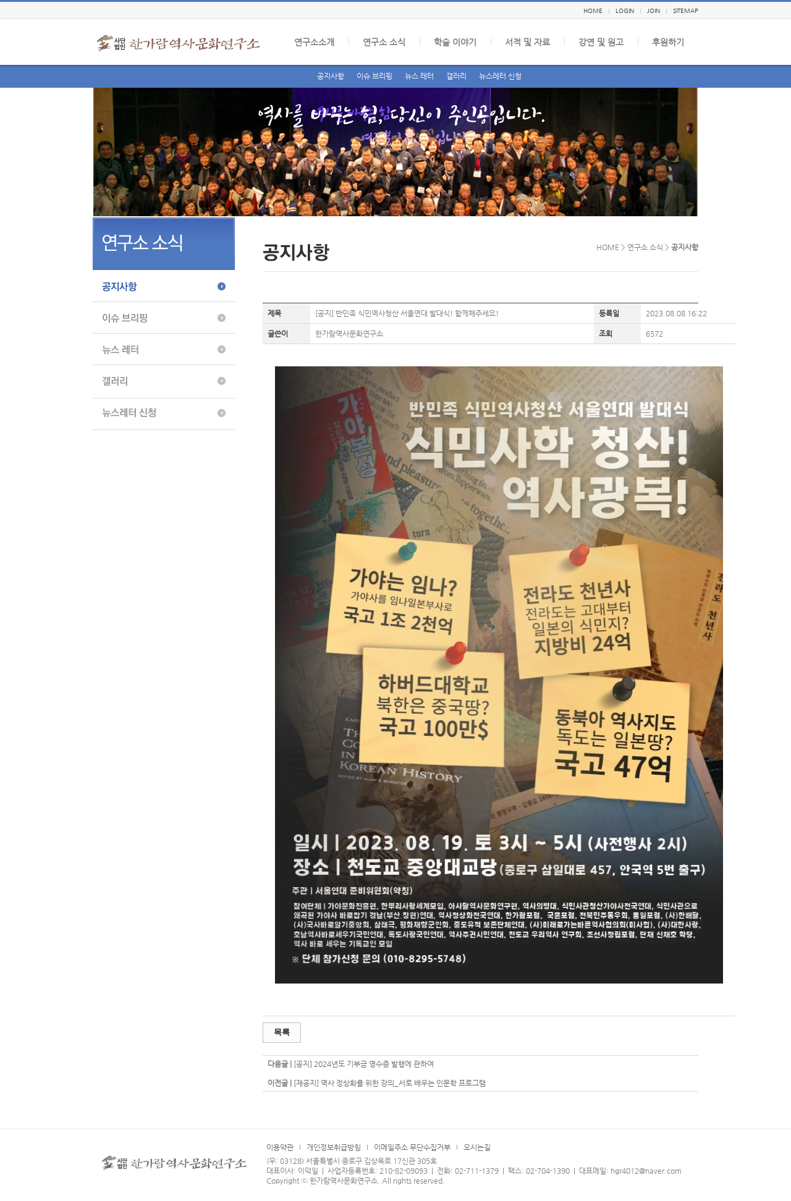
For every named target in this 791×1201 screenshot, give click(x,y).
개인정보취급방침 (334, 1147)
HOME (593, 10)
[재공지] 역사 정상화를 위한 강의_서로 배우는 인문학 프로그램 (390, 1083)
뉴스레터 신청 (500, 76)
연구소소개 (314, 42)
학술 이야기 (455, 42)
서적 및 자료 (527, 42)
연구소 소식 (384, 42)
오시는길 (477, 1147)
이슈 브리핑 (374, 76)
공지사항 (330, 76)
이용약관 (280, 1147)
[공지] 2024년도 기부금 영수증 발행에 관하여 (364, 1064)
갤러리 (456, 76)
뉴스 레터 (419, 76)
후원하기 (668, 42)
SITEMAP (685, 10)
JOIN (653, 10)
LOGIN (624, 10)
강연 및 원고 (601, 42)
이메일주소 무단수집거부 (412, 1147)
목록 (282, 1032)
